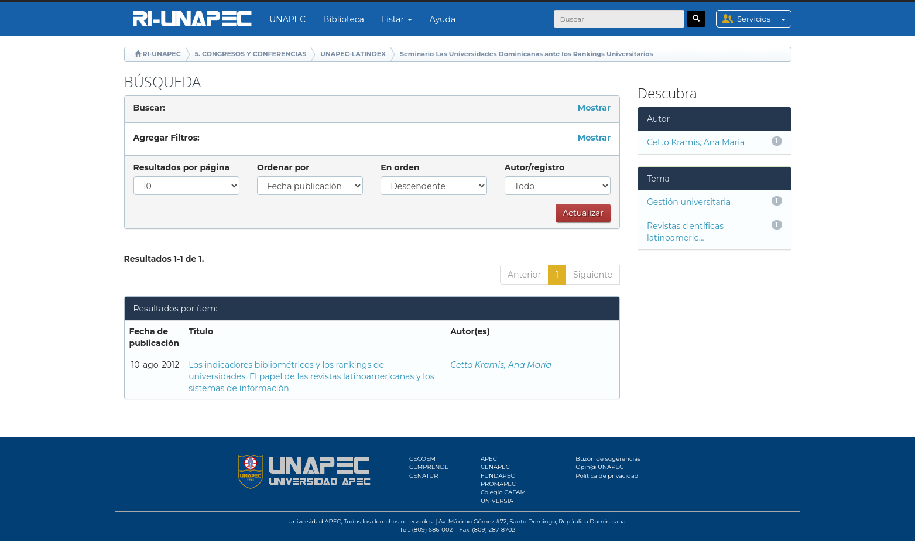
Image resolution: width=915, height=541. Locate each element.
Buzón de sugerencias (607, 459)
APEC (489, 459)
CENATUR (423, 476)
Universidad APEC (314, 521)
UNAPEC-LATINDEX (353, 54)
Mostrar (594, 107)
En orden (400, 167)
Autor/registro (535, 167)
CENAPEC (495, 467)
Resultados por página (181, 167)
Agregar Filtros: (166, 137)
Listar (397, 19)
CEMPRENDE (428, 467)
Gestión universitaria (689, 202)
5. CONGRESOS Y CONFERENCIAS (251, 54)
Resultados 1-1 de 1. (164, 259)
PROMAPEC (498, 484)
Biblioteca (343, 19)
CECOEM (422, 459)
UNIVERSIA (497, 501)
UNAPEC (287, 19)
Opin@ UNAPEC (599, 467)
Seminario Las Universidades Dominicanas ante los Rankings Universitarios (526, 54)
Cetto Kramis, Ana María (500, 364)
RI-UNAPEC (161, 54)
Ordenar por (283, 167)
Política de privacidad (606, 476)
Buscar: (149, 107)
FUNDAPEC (498, 476)
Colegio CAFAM (503, 492)
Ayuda (442, 19)
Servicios (763, 19)
